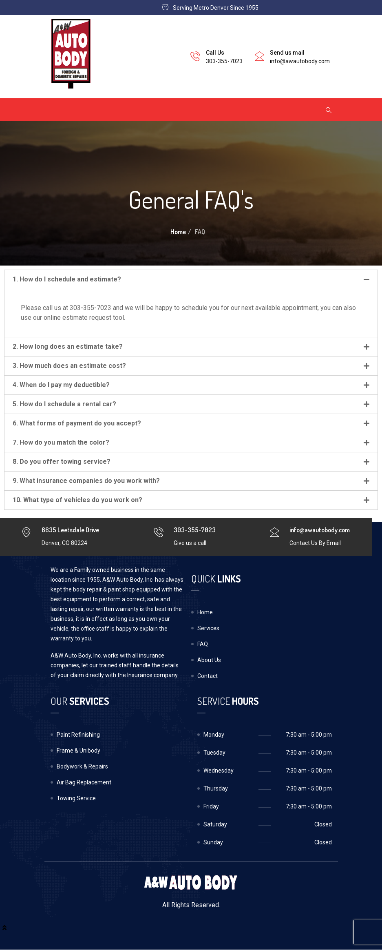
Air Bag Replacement (84, 782)
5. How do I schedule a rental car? (64, 404)
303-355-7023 (224, 61)
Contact (207, 676)
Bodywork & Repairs (82, 766)
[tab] (191, 279)
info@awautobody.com (300, 61)
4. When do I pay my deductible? (61, 385)
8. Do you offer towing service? (61, 461)
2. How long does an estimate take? (68, 346)
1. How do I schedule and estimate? (67, 279)
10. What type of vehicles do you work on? (77, 500)
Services (208, 628)
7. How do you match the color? (61, 442)
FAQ (202, 644)
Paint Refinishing (78, 734)
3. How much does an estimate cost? (69, 366)
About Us (209, 660)
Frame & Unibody (78, 750)
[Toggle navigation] (62, 109)
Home (178, 232)
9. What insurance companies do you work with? (86, 481)
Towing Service (76, 798)
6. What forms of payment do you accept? (77, 423)
